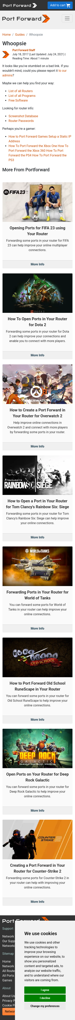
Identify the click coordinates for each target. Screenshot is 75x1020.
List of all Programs (22, 96)
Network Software (14, 966)
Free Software (18, 100)
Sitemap (8, 954)
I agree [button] (45, 990)
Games (7, 980)
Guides (20, 34)
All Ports (8, 975)
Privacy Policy (12, 1001)
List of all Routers (21, 91)
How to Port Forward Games (28, 136)
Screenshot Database (23, 116)
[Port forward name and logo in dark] (26, 18)
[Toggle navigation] (67, 18)
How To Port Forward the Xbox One (33, 146)
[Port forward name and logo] (19, 5)
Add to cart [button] (60, 5)
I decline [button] (45, 998)
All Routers (9, 971)
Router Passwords (21, 121)
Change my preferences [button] (45, 1006)
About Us (8, 996)
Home (6, 34)
